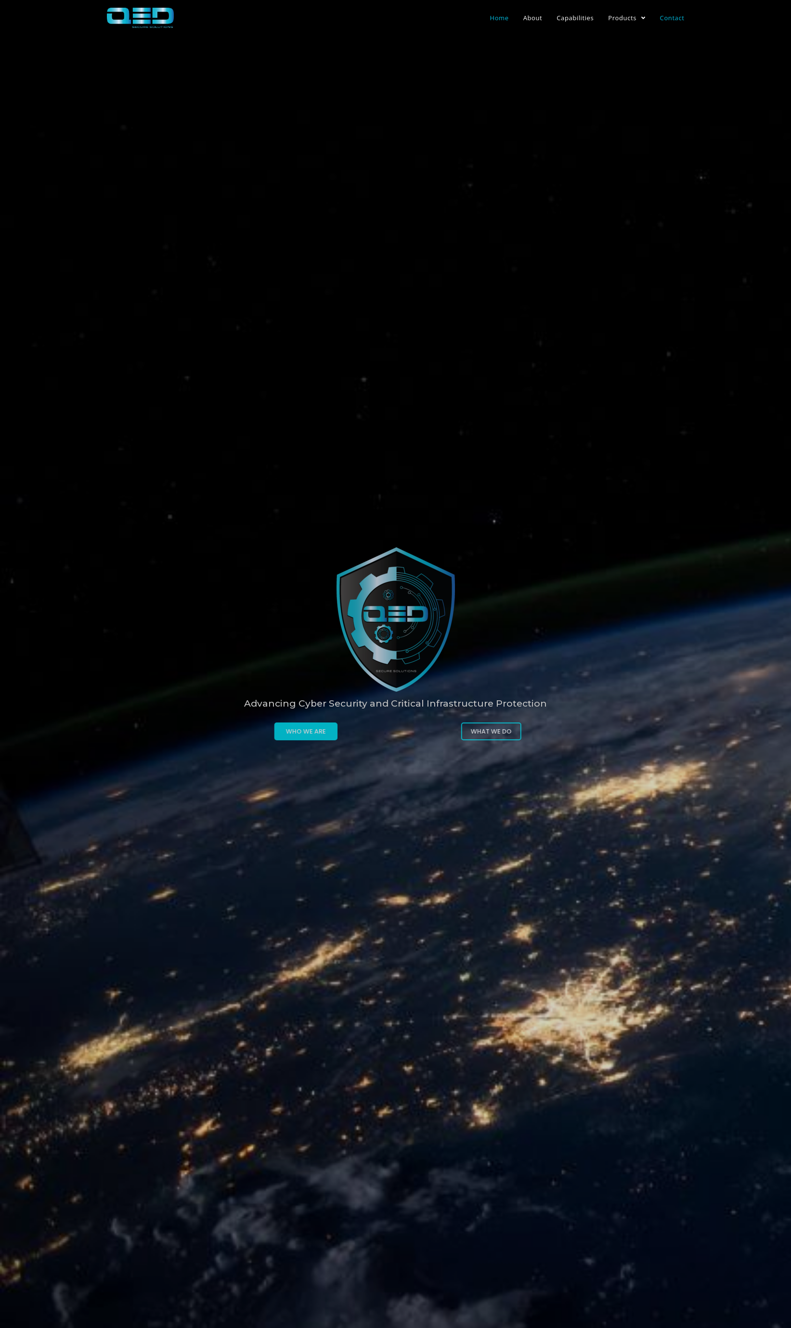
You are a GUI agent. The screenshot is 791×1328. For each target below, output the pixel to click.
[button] (270, 731)
